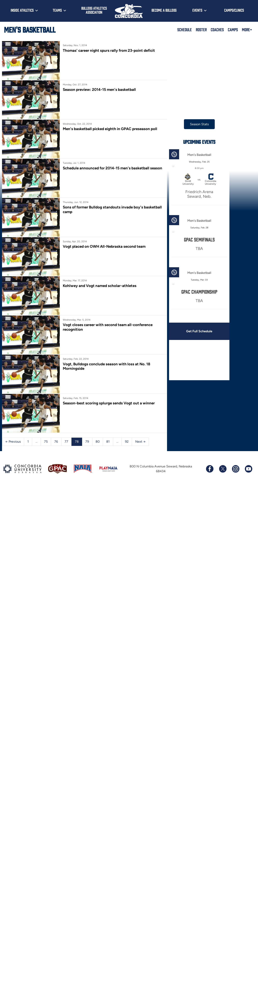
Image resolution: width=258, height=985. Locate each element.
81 (108, 441)
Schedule (184, 29)
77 (66, 441)
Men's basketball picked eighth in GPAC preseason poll (110, 128)
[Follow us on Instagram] (235, 468)
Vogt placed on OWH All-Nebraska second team (104, 246)
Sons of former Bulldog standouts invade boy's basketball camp (112, 209)
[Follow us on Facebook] (209, 468)
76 (56, 441)
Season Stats (199, 124)
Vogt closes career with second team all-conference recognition (108, 326)
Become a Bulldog (164, 10)
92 (127, 441)
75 (46, 441)
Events (197, 10)
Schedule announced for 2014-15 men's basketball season (112, 168)
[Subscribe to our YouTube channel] (248, 468)
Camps (233, 29)
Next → (140, 441)
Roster (201, 29)
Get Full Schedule (199, 331)
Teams (57, 10)
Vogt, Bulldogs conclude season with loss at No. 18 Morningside (106, 366)
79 (87, 441)
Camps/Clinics (234, 10)
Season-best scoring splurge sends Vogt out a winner (109, 403)
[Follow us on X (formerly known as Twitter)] (222, 468)
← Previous (13, 441)
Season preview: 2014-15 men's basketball (99, 89)
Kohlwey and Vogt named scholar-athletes (99, 285)
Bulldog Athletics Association (94, 10)
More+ (247, 29)
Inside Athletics (22, 10)
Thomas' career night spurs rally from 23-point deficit (109, 50)
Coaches (217, 29)
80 (98, 441)
